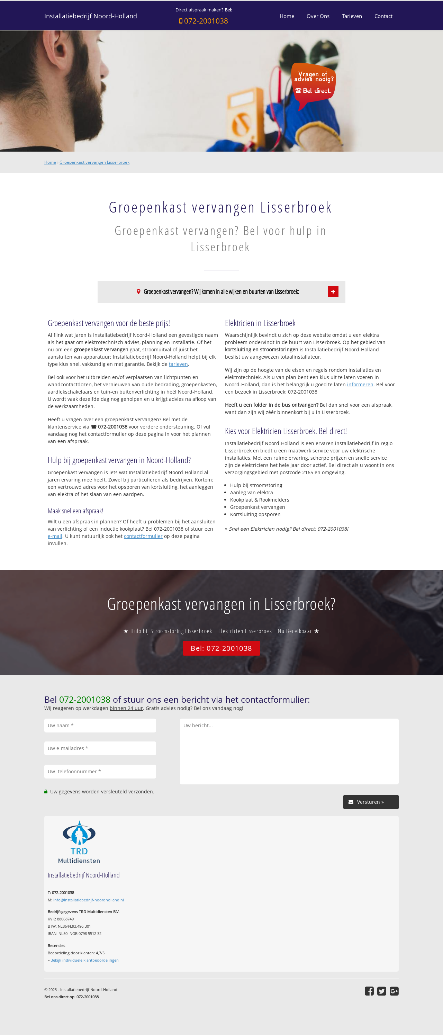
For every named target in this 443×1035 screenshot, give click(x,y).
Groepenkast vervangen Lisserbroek (94, 162)
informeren (360, 384)
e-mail (55, 536)
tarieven (178, 364)
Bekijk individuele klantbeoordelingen (85, 960)
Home (50, 162)
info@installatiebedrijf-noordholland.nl (88, 899)
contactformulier (143, 536)
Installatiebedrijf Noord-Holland (90, 16)
